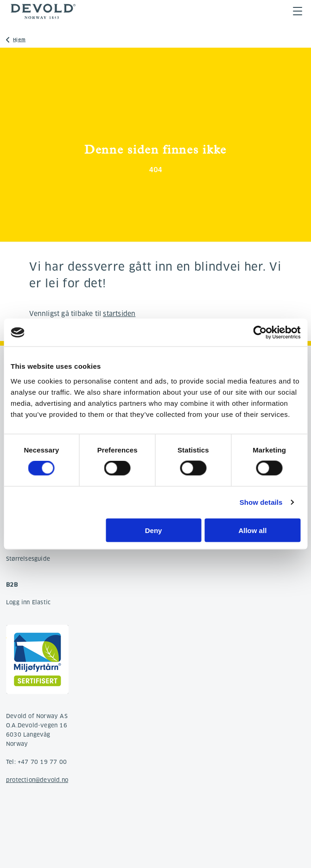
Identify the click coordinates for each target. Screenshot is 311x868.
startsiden (119, 313)
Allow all (252, 530)
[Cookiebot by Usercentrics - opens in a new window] (259, 333)
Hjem (19, 39)
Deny (153, 530)
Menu (297, 11)
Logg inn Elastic (28, 602)
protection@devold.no (37, 779)
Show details (261, 502)
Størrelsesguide (28, 558)
